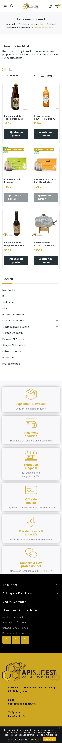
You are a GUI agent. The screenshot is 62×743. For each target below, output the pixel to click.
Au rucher (8, 302)
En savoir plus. (34, 739)
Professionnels (11, 363)
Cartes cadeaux (12, 333)
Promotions (9, 357)
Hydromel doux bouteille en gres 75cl (45, 117)
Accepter (49, 739)
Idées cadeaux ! (12, 351)
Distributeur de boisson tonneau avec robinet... (46, 244)
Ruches (6, 296)
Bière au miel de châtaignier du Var (14, 117)
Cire (4, 308)
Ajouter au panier (16, 134)
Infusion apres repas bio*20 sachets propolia (45, 181)
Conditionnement (13, 320)
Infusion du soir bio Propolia (14, 180)
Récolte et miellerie (13, 314)
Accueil (7, 279)
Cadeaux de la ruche (15, 327)
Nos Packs (8, 290)
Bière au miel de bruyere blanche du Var (14, 244)
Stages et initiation (14, 345)
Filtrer (48, 76)
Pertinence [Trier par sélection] (21, 76)
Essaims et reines (13, 339)
